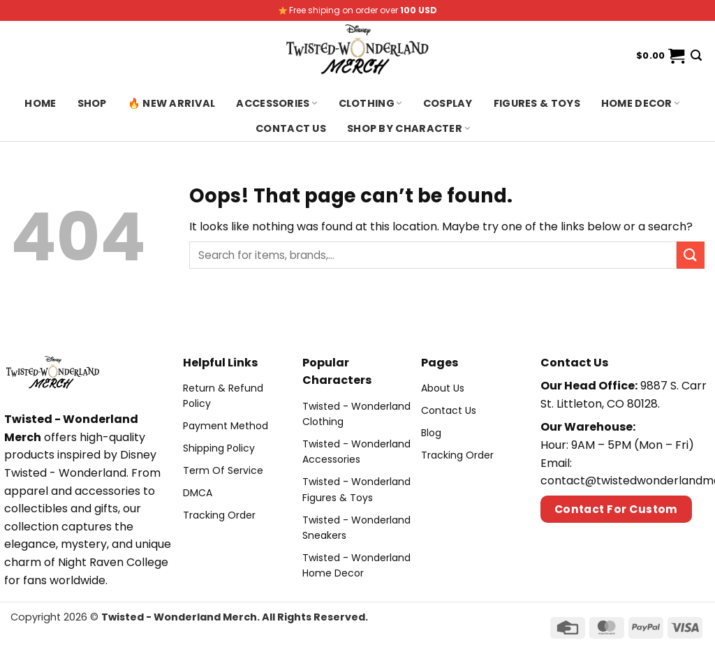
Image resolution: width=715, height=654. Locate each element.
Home (40, 103)
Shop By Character (408, 128)
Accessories (276, 103)
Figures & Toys (537, 103)
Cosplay (448, 103)
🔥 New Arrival (172, 103)
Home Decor (640, 103)
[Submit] (691, 255)
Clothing (370, 103)
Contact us (291, 128)
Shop (92, 103)
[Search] (696, 55)
